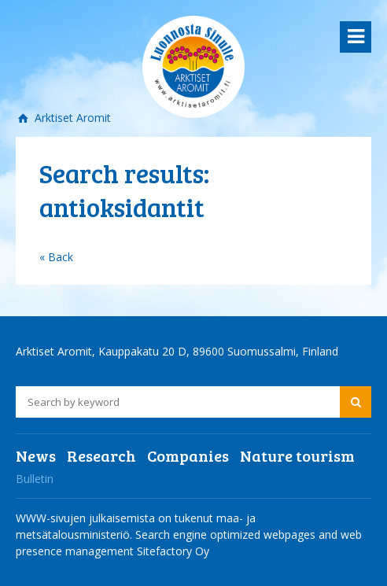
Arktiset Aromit (71, 117)
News (36, 455)
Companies (188, 455)
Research (101, 455)
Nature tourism (297, 455)
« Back (56, 256)
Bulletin (34, 478)
